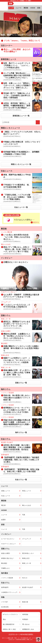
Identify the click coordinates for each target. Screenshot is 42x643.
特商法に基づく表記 (9, 629)
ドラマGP (4, 602)
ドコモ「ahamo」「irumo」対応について (22, 41)
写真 (23, 515)
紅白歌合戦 (5, 607)
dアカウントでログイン (10, 614)
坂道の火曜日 (5, 553)
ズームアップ (26, 539)
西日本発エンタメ (28, 553)
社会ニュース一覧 (21, 207)
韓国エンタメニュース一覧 (21, 164)
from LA (24, 578)
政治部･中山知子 (27, 587)
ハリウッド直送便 (7, 578)
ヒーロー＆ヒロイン (7, 539)
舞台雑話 (4, 563)
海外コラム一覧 (21, 432)
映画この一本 (26, 563)
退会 (4, 619)
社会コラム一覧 (21, 479)
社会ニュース (5, 496)
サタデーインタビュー (8, 544)
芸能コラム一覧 (21, 383)
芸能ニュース (5, 491)
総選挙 (3, 519)
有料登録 (25, 614)
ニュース (4, 515)
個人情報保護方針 (8, 624)
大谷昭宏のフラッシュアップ (10, 592)
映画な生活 (25, 558)
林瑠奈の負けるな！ (7, 558)
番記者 (3, 505)
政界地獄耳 (5, 587)
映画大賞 (25, 602)
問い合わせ (26, 624)
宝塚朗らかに (5, 568)
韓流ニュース (26, 491)
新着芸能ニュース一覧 (21, 116)
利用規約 (25, 619)
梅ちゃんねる (26, 505)
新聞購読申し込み (28, 629)
